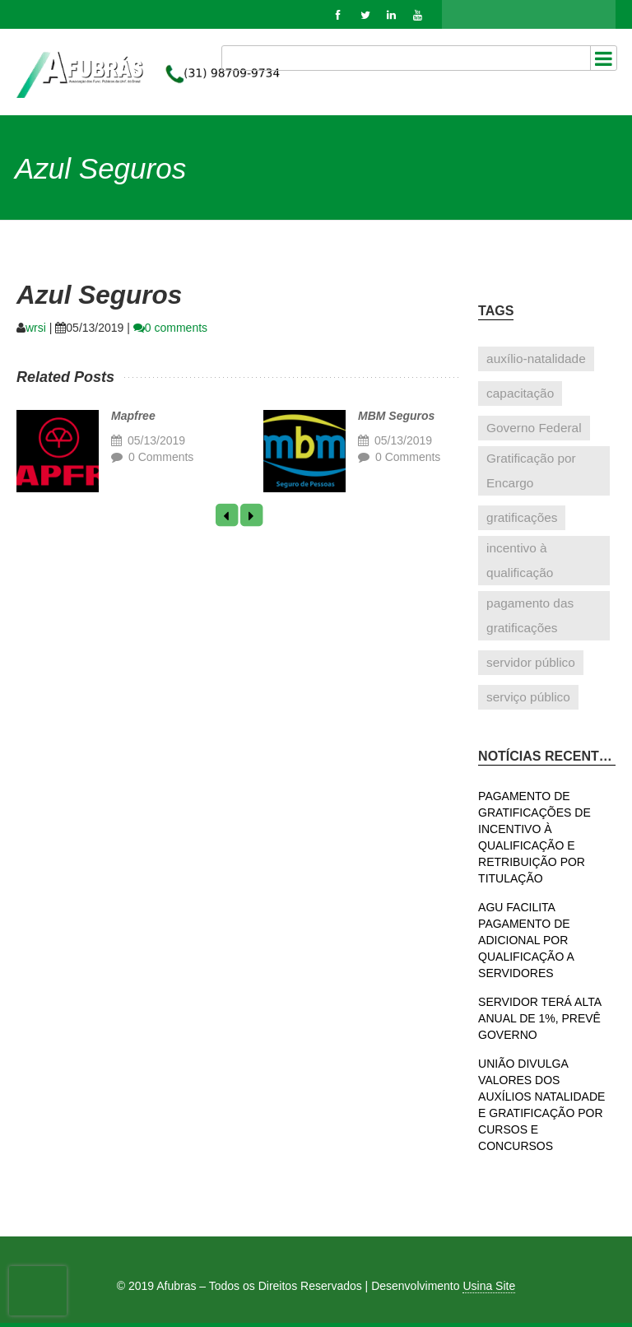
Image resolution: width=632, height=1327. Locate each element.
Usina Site (488, 1285)
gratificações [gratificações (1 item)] (521, 517)
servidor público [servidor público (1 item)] (530, 662)
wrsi (36, 327)
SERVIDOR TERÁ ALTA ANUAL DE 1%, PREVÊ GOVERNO (539, 1018)
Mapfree (133, 415)
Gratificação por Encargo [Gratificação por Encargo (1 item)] (531, 470)
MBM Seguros (396, 415)
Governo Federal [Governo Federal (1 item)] (534, 428)
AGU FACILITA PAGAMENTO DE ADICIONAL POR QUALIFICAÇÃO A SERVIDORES (526, 940)
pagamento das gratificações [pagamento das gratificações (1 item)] (530, 615)
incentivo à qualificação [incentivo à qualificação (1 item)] (519, 560)
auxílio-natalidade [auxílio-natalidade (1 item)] (536, 359)
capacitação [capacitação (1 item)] (520, 393)
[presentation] (38, 1290)
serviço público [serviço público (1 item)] (528, 697)
